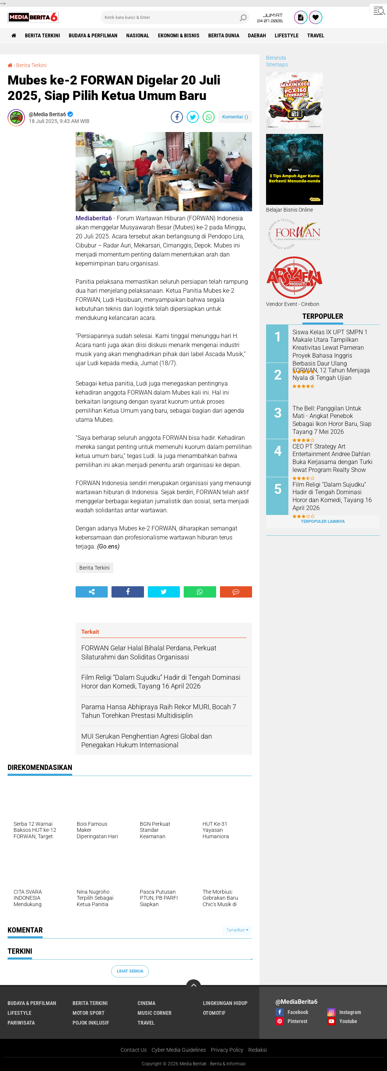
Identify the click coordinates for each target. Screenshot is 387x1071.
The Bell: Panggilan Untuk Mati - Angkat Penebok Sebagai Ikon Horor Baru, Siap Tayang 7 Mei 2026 (332, 420)
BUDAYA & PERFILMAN (93, 35)
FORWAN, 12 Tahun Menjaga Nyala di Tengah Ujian (331, 374)
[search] (175, 17)
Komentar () (235, 117)
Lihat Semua (130, 971)
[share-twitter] (193, 117)
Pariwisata (21, 1023)
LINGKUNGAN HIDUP (225, 1003)
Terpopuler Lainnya (323, 521)
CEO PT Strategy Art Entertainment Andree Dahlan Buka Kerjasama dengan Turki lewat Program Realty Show (333, 458)
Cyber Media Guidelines (179, 1050)
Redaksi (257, 1050)
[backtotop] (193, 986)
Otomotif (214, 1013)
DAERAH (257, 35)
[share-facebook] (177, 117)
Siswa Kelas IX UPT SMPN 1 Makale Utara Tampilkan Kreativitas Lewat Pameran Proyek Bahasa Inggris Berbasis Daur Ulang (330, 348)
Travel (315, 35)
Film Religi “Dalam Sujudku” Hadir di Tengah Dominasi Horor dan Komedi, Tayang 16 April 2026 (332, 496)
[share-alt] (92, 592)
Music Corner (155, 1013)
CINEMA (146, 1003)
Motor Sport (89, 1013)
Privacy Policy (227, 1050)
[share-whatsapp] (209, 117)
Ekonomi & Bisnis (179, 35)
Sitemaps (277, 64)
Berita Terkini (42, 35)
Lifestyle (287, 35)
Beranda (276, 58)
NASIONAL (137, 35)
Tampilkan (237, 930)
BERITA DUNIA (223, 35)
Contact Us (134, 1050)
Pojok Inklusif (91, 1023)
